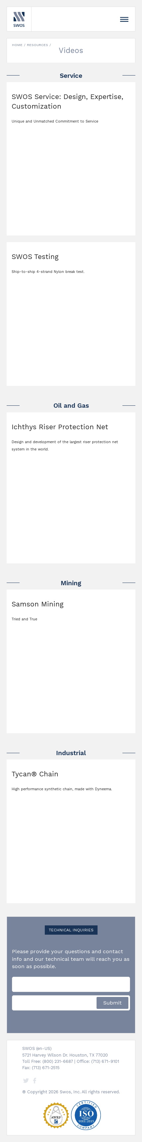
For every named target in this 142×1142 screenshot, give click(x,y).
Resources (37, 45)
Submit (112, 1003)
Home (17, 45)
